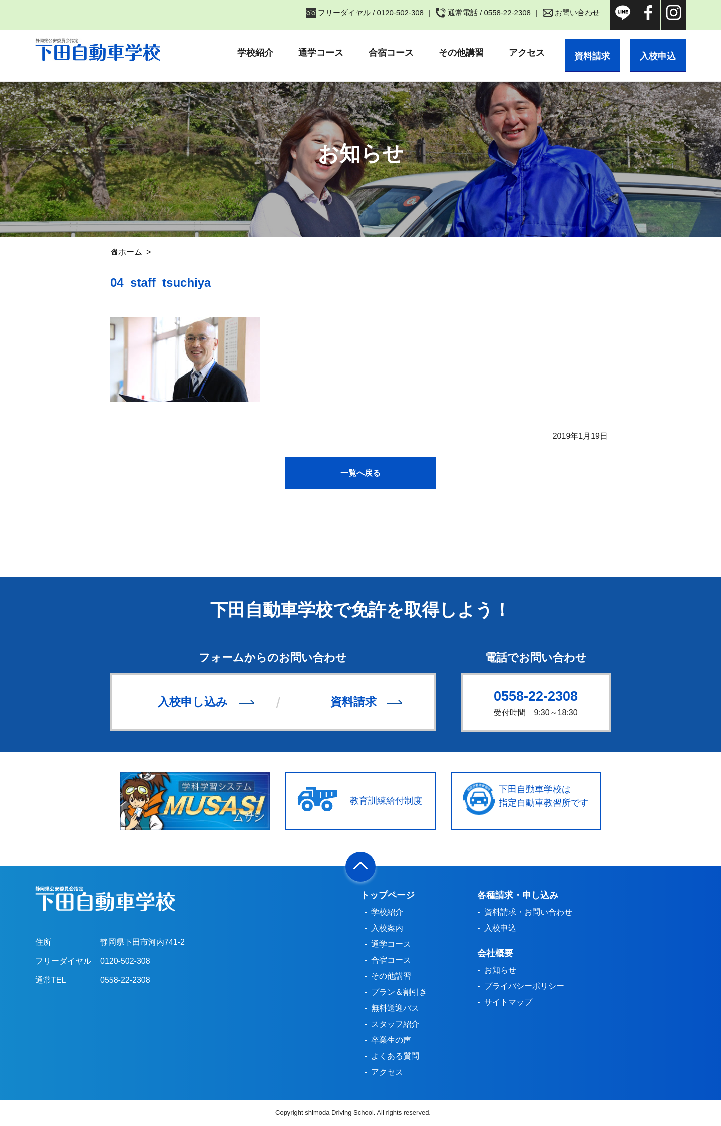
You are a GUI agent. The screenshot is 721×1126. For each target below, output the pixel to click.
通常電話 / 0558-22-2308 (489, 12)
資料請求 (584, 53)
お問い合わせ (577, 12)
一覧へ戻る (360, 473)
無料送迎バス (395, 1008)
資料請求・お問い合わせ (528, 912)
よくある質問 (395, 1056)
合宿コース (380, 53)
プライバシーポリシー (524, 986)
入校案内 (387, 928)
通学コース (309, 53)
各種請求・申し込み (517, 896)
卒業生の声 (391, 1040)
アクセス (516, 53)
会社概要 (495, 954)
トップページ (387, 896)
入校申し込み (192, 702)
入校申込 (655, 53)
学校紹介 (244, 53)
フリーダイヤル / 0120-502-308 (371, 12)
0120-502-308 (125, 961)
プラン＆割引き (399, 992)
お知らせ (500, 970)
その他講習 (450, 53)
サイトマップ (508, 1002)
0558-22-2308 (536, 696)
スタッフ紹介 (395, 1024)
